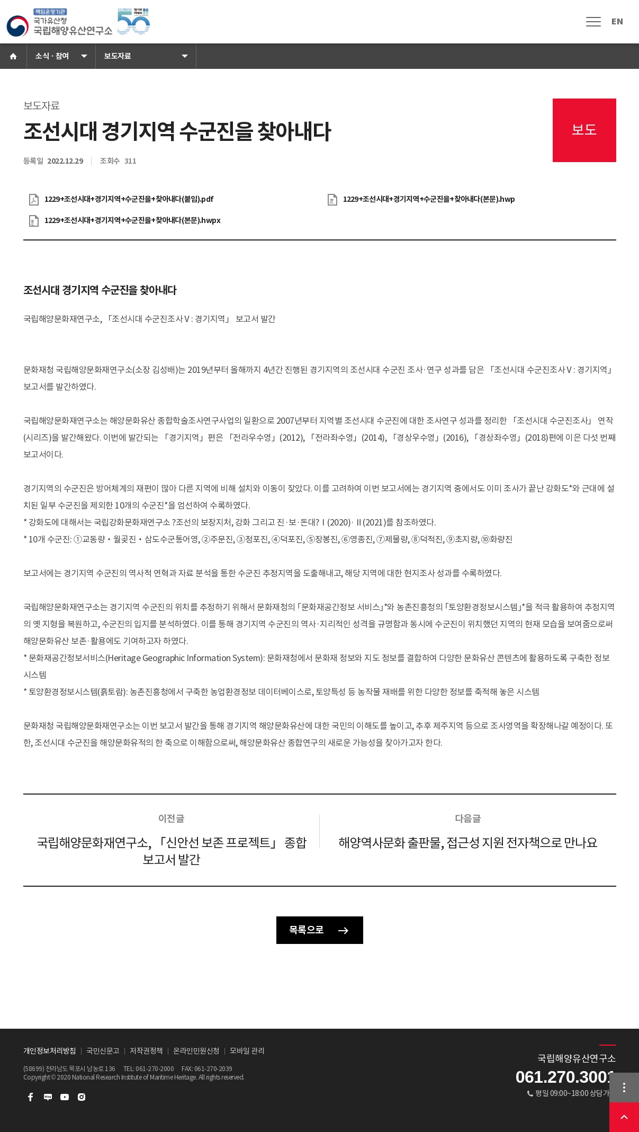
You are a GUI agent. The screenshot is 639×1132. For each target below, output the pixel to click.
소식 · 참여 (52, 56)
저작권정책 (146, 1051)
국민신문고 (103, 1051)
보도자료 (117, 56)
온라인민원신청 (196, 1051)
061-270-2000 (155, 1069)
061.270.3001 (566, 1076)
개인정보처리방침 (49, 1051)
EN (617, 21)
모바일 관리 (247, 1051)
